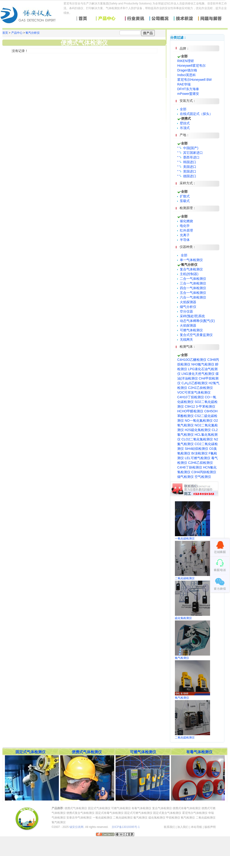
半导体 (183, 240)
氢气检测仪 (59, 822)
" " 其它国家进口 (190, 153)
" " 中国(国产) (187, 148)
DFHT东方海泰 (188, 89)
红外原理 (185, 230)
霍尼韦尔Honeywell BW (194, 79)
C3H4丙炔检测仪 (203, 472)
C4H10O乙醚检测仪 (191, 360)
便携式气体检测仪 (75, 808)
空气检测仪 (203, 477)
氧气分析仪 (33, 32)
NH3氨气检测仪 (202, 364)
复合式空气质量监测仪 (195, 335)
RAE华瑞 (184, 84)
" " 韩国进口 (186, 162)
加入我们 (183, 827)
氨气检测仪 (140, 817)
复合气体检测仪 (190, 269)
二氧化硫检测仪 (205, 817)
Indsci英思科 (186, 75)
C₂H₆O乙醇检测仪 (194, 383)
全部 (183, 109)
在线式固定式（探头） (195, 114)
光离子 (183, 235)
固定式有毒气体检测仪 (109, 813)
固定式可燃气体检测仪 (138, 813)
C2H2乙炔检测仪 (200, 388)
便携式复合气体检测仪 (80, 813)
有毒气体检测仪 (141, 808)
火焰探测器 (186, 302)
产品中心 (17, 32)
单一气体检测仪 (190, 260)
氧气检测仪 (188, 817)
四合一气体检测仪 (191, 288)
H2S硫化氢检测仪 (198, 430)
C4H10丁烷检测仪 (190, 397)
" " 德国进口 (186, 176)
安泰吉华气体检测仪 (79, 817)
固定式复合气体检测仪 (167, 813)
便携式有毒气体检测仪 (187, 808)
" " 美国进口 (186, 167)
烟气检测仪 (185, 477)
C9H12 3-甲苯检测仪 (200, 406)
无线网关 (185, 339)
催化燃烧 (185, 221)
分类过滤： (178, 37)
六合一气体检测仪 (191, 297)
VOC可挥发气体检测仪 (194, 392)
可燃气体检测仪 (190, 330)
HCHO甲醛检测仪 (190, 411)
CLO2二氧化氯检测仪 (197, 439)
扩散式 (183, 196)
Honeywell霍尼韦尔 (191, 65)
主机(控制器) (187, 274)
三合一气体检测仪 (191, 283)
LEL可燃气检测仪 (197, 458)
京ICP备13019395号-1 (126, 827)
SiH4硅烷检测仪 (196, 448)
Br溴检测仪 (199, 453)
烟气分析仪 (186, 307)
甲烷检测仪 (173, 817)
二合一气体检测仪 (191, 278)
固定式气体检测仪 (99, 808)
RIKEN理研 (185, 61)
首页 (5, 32)
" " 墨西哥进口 (188, 157)
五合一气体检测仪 (191, 293)
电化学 (183, 226)
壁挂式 (183, 123)
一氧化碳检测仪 (102, 817)
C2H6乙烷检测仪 (200, 463)
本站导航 (196, 827)
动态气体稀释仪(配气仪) (196, 321)
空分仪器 (185, 311)
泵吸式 (183, 201)
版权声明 (210, 827)
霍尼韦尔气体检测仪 (194, 813)
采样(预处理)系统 (191, 316)
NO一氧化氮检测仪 (199, 420)
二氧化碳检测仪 (123, 817)
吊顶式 (183, 128)
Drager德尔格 (187, 70)
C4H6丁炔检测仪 (189, 467)
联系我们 (169, 827)
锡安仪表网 (76, 827)
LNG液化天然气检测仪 (198, 374)
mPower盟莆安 (188, 94)
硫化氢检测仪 (156, 817)
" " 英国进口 (186, 171)
